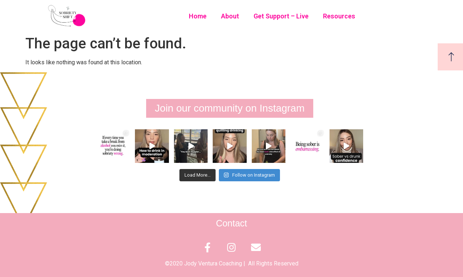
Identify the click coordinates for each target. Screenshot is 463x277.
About (230, 16)
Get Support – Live (281, 16)
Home (198, 16)
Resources (339, 16)
